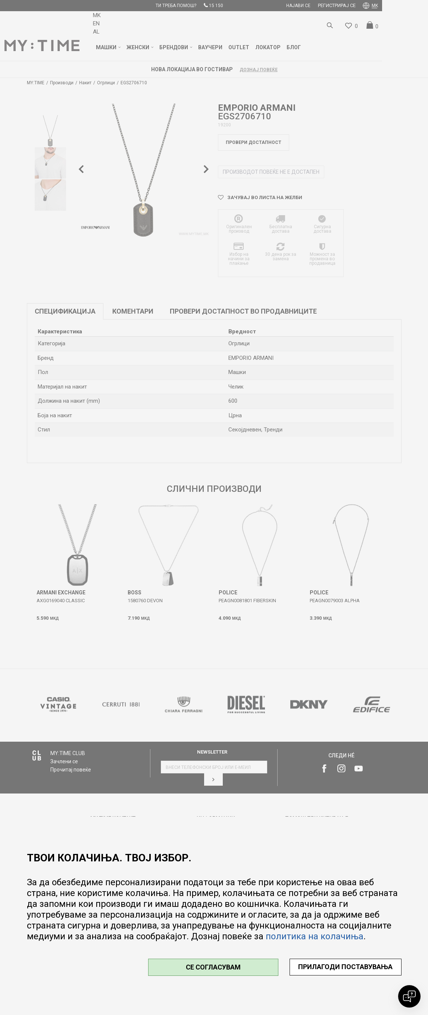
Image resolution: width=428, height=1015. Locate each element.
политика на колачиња (314, 936)
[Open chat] (409, 996)
